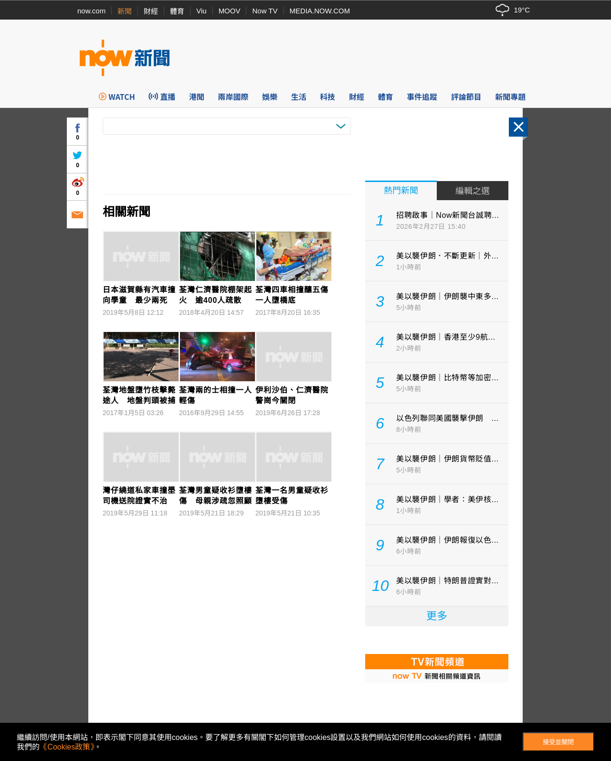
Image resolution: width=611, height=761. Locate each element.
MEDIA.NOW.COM (320, 11)
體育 (177, 11)
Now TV (264, 11)
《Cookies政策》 (67, 747)
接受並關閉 (558, 742)
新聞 (124, 11)
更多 (436, 616)
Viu (201, 11)
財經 (151, 11)
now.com (91, 11)
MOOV (230, 11)
